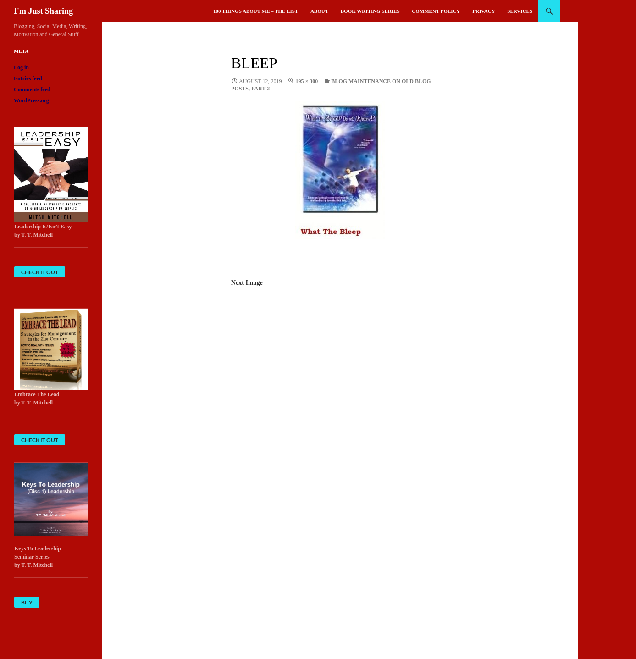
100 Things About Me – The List (255, 11)
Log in (21, 67)
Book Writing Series (370, 11)
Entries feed (28, 78)
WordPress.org (31, 100)
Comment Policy (436, 11)
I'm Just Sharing (43, 11)
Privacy (483, 11)
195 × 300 (306, 81)
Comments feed (32, 89)
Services (519, 11)
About (319, 11)
